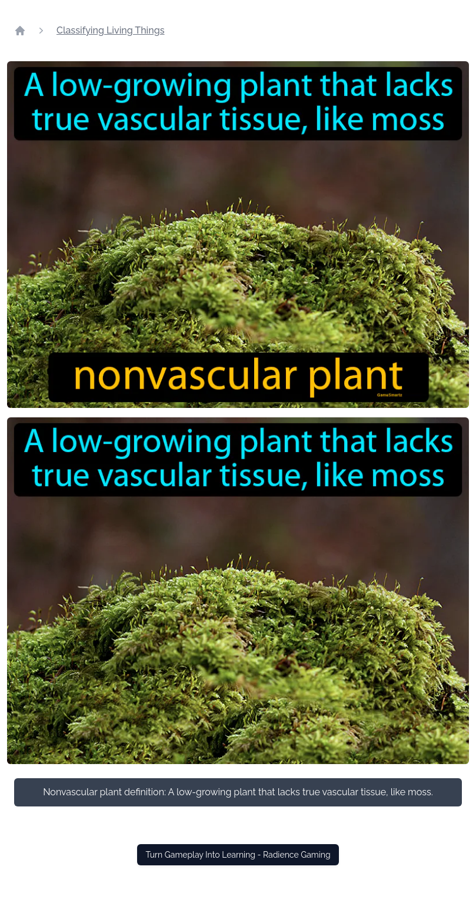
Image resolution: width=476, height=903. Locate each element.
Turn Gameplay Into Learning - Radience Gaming (237, 854)
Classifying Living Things (110, 30)
